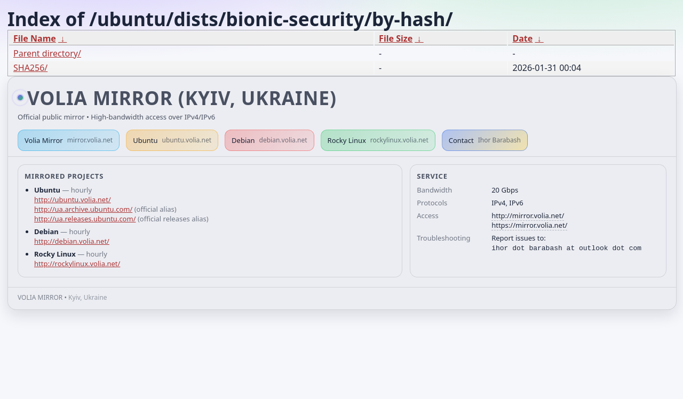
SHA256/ (30, 68)
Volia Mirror (69, 140)
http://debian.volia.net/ (71, 241)
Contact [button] (485, 140)
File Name (34, 38)
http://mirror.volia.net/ (527, 215)
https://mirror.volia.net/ (529, 225)
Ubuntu (172, 140)
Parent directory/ (47, 53)
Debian (269, 140)
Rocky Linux (378, 140)
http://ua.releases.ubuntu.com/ (85, 219)
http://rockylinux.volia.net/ (77, 263)
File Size (395, 38)
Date (522, 38)
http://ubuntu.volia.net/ (72, 199)
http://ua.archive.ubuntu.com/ (83, 209)
